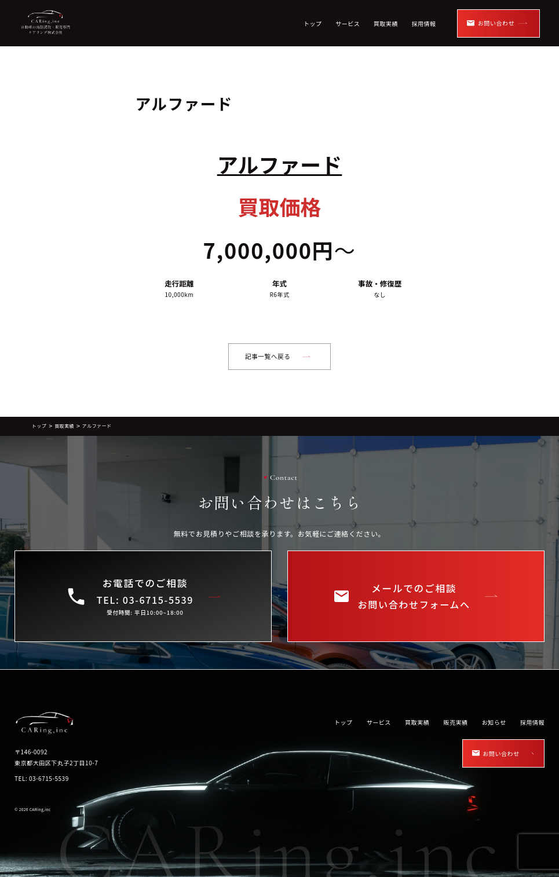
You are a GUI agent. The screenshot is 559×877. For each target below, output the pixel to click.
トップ (313, 23)
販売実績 (455, 722)
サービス (347, 23)
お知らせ (494, 722)
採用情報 (423, 23)
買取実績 (386, 23)
